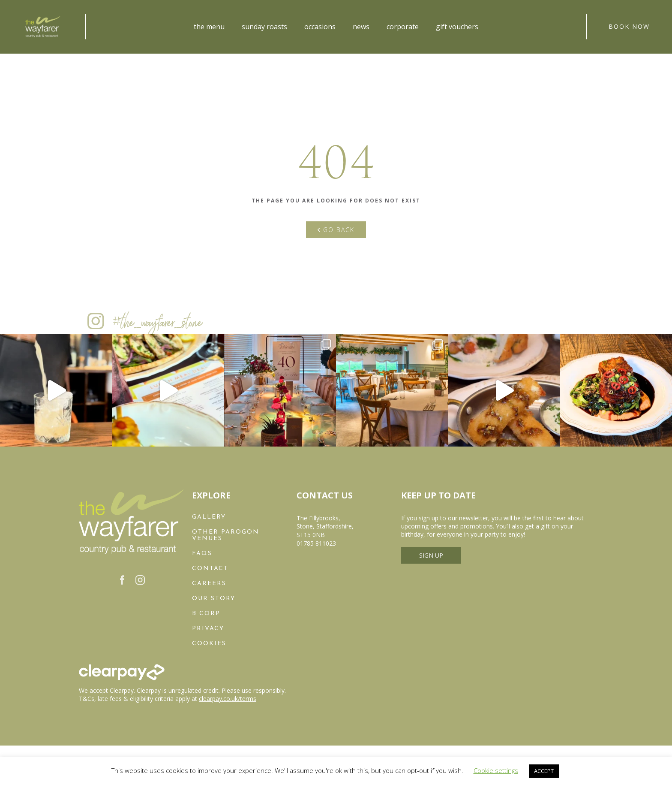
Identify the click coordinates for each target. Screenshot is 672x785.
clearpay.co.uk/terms (227, 698)
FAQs (202, 553)
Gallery (209, 517)
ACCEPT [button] (544, 771)
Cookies (209, 643)
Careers (209, 583)
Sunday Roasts (264, 26)
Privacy (208, 628)
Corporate (403, 26)
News (361, 26)
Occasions (320, 26)
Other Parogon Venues (225, 535)
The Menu (209, 26)
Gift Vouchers (457, 26)
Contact (210, 568)
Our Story (213, 598)
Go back (336, 230)
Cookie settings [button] (496, 770)
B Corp (206, 613)
